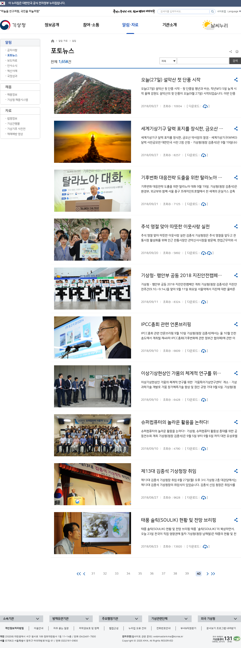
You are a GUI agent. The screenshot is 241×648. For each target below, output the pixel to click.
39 (187, 573)
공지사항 (12, 50)
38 (175, 573)
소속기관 (8, 618)
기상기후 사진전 (16, 128)
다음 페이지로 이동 (208, 574)
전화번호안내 (163, 628)
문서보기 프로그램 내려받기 (221, 628)
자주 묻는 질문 (61, 628)
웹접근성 (113, 628)
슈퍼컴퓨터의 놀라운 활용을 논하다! (175, 422)
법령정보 (12, 118)
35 (140, 573)
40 (198, 574)
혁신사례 (12, 70)
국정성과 (12, 76)
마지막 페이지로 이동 (213, 574)
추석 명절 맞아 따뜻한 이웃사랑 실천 (175, 226)
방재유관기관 (60, 618)
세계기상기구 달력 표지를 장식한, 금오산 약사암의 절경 (182, 129)
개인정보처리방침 (14, 628)
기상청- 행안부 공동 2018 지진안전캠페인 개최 (182, 275)
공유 (236, 80)
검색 (235, 60)
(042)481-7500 (87, 636)
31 (93, 573)
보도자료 (12, 60)
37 (163, 573)
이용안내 (38, 628)
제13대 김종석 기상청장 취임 (168, 471)
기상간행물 (13, 123)
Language (233, 11)
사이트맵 (221, 11)
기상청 (12, 25)
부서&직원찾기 (188, 628)
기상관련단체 (159, 618)
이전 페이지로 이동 (84, 574)
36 (152, 573)
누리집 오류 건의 (137, 628)
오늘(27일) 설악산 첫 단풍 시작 (170, 80)
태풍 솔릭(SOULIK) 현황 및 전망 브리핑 (178, 520)
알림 (74, 41)
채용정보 (12, 94)
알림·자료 (63, 41)
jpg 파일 (205, 107)
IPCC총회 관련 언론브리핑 (166, 324)
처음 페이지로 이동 (79, 574)
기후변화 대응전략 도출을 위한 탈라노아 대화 (182, 177)
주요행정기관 (110, 618)
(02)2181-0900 (69, 640)
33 (116, 573)
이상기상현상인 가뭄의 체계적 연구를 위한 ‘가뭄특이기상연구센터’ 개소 (182, 373)
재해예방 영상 (15, 134)
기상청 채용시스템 (17, 99)
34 (128, 573)
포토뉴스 (12, 55)
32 (105, 573)
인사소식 (12, 65)
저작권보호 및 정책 (89, 628)
